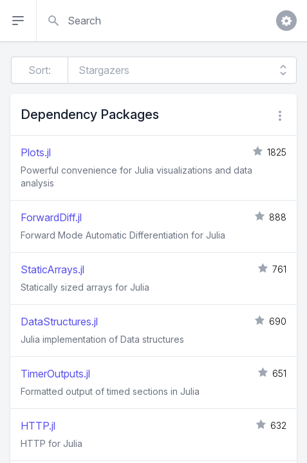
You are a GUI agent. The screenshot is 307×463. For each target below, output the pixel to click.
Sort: (39, 70)
